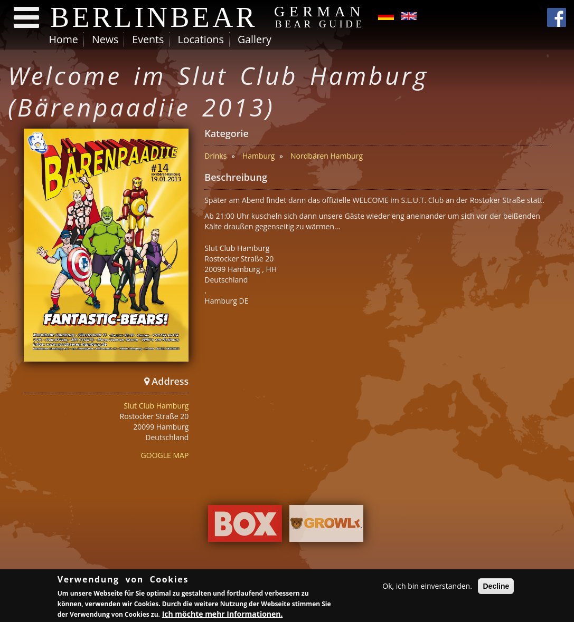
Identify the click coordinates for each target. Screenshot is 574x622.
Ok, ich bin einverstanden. (427, 587)
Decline (496, 587)
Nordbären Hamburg (326, 156)
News (105, 39)
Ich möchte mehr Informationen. (222, 615)
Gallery (254, 39)
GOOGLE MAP (165, 455)
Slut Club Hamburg (156, 406)
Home (63, 39)
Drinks (215, 156)
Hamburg (258, 156)
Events (148, 39)
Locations (200, 39)
